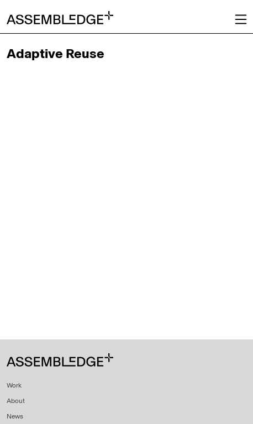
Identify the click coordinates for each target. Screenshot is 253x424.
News (15, 416)
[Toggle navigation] (241, 19)
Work (14, 385)
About (16, 401)
